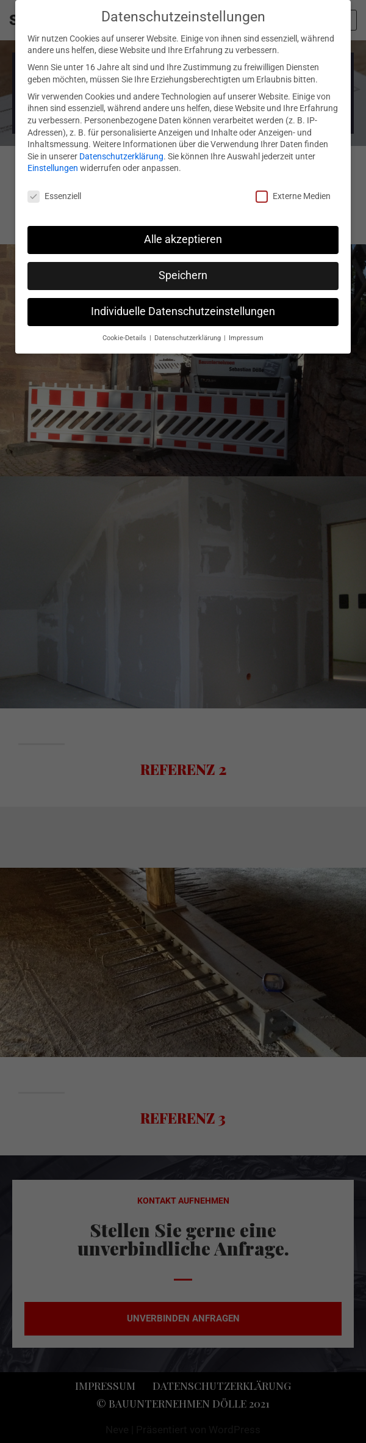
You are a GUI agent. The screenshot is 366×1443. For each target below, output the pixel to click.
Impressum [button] (246, 338)
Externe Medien (293, 196)
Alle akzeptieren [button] (183, 239)
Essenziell (54, 196)
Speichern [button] (183, 275)
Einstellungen (52, 168)
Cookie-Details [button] (125, 338)
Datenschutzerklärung (121, 156)
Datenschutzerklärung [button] (188, 338)
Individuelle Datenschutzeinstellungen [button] (183, 311)
